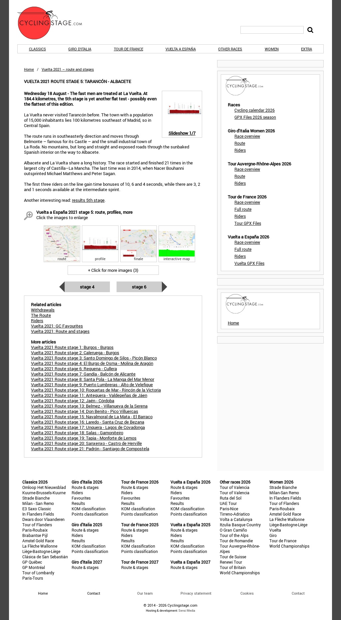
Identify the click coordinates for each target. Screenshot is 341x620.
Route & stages (85, 487)
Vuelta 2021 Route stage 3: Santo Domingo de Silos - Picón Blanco (94, 358)
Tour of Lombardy (38, 572)
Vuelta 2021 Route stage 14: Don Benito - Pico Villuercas (84, 411)
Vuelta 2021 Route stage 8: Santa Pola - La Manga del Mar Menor (92, 379)
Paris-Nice (229, 508)
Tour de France (128, 48)
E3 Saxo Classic (36, 508)
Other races (230, 48)
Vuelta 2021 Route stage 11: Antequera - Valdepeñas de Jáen (89, 395)
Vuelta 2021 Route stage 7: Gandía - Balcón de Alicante (83, 374)
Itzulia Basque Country (240, 524)
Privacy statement (195, 593)
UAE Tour (228, 503)
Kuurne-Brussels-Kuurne (44, 492)
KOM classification (89, 508)
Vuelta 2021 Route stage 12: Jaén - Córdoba (72, 401)
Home (29, 69)
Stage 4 (87, 287)
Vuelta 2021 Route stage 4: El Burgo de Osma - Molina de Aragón (92, 363)
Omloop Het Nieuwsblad (44, 487)
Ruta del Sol (230, 498)
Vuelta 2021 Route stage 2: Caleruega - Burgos (75, 353)
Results (78, 503)
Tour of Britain (233, 567)
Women (272, 48)
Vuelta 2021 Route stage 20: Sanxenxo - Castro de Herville (86, 443)
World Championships (240, 572)
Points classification (90, 514)
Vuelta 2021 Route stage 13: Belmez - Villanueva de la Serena (89, 406)
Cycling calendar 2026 (254, 110)
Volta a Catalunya (236, 519)
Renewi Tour (231, 562)
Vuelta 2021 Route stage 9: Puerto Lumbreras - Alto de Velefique (92, 385)
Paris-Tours (32, 578)
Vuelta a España (181, 48)
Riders (240, 150)
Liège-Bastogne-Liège (41, 551)
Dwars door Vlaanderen (43, 519)
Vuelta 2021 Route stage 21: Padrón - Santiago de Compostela (90, 449)
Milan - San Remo (38, 503)
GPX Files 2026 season (255, 117)
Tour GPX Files (247, 223)
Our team (145, 593)
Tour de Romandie (236, 540)
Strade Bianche (36, 498)
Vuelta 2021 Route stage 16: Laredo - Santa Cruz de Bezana (87, 422)
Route (239, 143)
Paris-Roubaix (35, 530)
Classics (37, 48)
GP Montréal (33, 567)
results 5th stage (88, 200)
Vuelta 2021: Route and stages (60, 331)
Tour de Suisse (233, 556)
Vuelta (275, 530)
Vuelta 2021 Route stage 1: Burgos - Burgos (72, 347)
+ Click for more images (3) (113, 270)
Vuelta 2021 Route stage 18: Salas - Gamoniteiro (77, 433)
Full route (242, 209)
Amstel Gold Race (38, 540)
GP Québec (32, 562)
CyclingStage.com (54, 23)
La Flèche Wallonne (39, 546)
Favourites (81, 498)
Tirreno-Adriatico (235, 514)
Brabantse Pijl (35, 535)
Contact (298, 593)
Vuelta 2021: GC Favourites (57, 326)
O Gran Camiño (233, 530)
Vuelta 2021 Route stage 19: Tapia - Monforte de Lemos (84, 438)
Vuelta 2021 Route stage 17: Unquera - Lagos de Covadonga (88, 427)
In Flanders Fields (38, 514)
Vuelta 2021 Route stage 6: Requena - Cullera (74, 369)
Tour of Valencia (234, 487)
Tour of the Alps (234, 535)
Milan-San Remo (284, 492)
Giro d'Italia (79, 48)
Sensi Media (186, 610)
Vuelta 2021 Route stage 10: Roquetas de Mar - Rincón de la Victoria (96, 390)
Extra (306, 48)
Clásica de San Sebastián (45, 556)
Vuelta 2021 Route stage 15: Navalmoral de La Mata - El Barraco (92, 417)
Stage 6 (139, 287)
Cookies (247, 593)
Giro (273, 535)
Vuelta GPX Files (249, 263)
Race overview (247, 136)
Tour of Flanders (37, 524)
